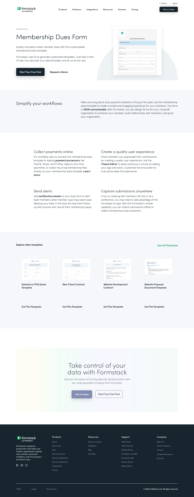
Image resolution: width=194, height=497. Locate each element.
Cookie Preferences (164, 454)
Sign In (175, 3)
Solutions (76, 9)
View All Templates (167, 245)
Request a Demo (59, 72)
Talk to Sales (168, 9)
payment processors (67, 160)
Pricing (134, 9)
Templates (22, 29)
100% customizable (94, 109)
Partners (122, 9)
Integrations (92, 9)
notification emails (50, 196)
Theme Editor (109, 164)
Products (63, 9)
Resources (108, 9)
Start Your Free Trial (30, 72)
